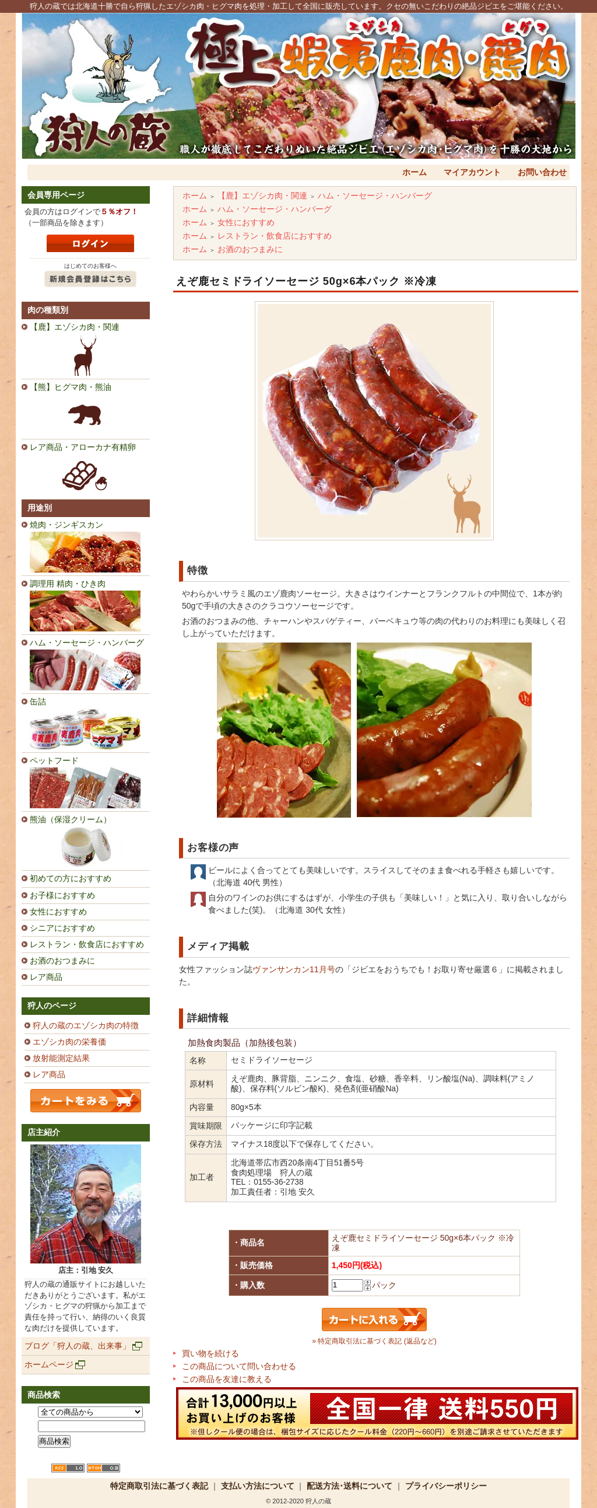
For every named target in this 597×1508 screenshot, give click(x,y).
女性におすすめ (58, 911)
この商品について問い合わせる (239, 1366)
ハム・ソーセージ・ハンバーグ (375, 195)
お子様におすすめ (62, 895)
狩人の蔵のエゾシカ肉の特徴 (86, 1025)
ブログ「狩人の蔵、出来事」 (77, 1345)
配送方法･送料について (349, 1485)
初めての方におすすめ (70, 878)
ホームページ (48, 1364)
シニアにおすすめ (62, 928)
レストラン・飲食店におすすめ (87, 944)
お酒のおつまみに (62, 960)
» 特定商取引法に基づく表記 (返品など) (374, 1341)
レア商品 (46, 977)
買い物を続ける (210, 1353)
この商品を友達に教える (227, 1379)
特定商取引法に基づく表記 (159, 1485)
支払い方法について (257, 1485)
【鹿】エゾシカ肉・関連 (262, 195)
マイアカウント (472, 172)
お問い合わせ (542, 172)
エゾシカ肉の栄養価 (69, 1041)
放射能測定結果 (61, 1058)
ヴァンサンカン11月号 (293, 969)
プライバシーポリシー (446, 1485)
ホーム (414, 172)
